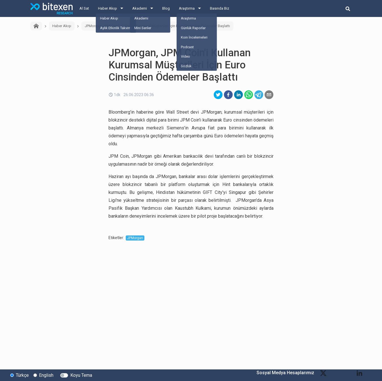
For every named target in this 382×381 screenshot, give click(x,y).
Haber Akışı (107, 8)
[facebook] (228, 94)
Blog (166, 8)
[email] (269, 94)
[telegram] (258, 94)
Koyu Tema (81, 375)
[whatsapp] (248, 94)
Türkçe (22, 375)
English (46, 375)
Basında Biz (219, 8)
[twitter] (218, 94)
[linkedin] (238, 94)
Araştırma (187, 8)
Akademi (139, 8)
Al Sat (84, 8)
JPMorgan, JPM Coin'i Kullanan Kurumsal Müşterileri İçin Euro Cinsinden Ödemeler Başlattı (157, 26)
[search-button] (348, 8)
